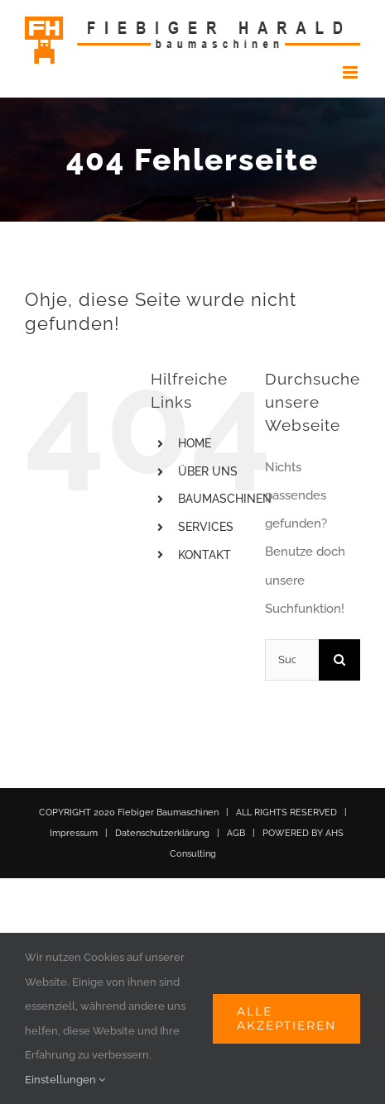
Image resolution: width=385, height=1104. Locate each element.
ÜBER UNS (208, 471)
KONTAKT (204, 555)
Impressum (74, 833)
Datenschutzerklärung (162, 833)
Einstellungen (65, 1079)
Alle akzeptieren (286, 1018)
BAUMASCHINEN (225, 498)
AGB (236, 833)
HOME (194, 443)
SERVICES (205, 526)
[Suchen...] (292, 660)
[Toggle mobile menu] (351, 72)
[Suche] (339, 660)
